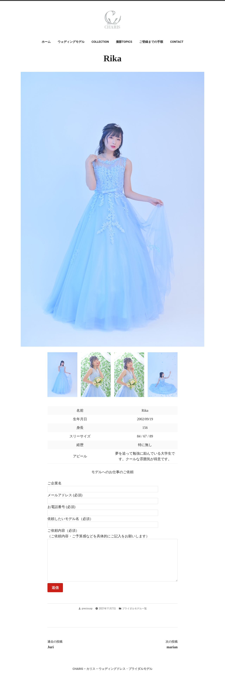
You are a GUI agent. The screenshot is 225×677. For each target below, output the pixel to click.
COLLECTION (100, 41)
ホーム (46, 41)
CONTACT (176, 41)
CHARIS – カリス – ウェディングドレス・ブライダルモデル (112, 669)
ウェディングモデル (71, 41)
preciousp (87, 608)
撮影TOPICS (124, 41)
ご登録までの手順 (151, 41)
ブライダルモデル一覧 (134, 608)
